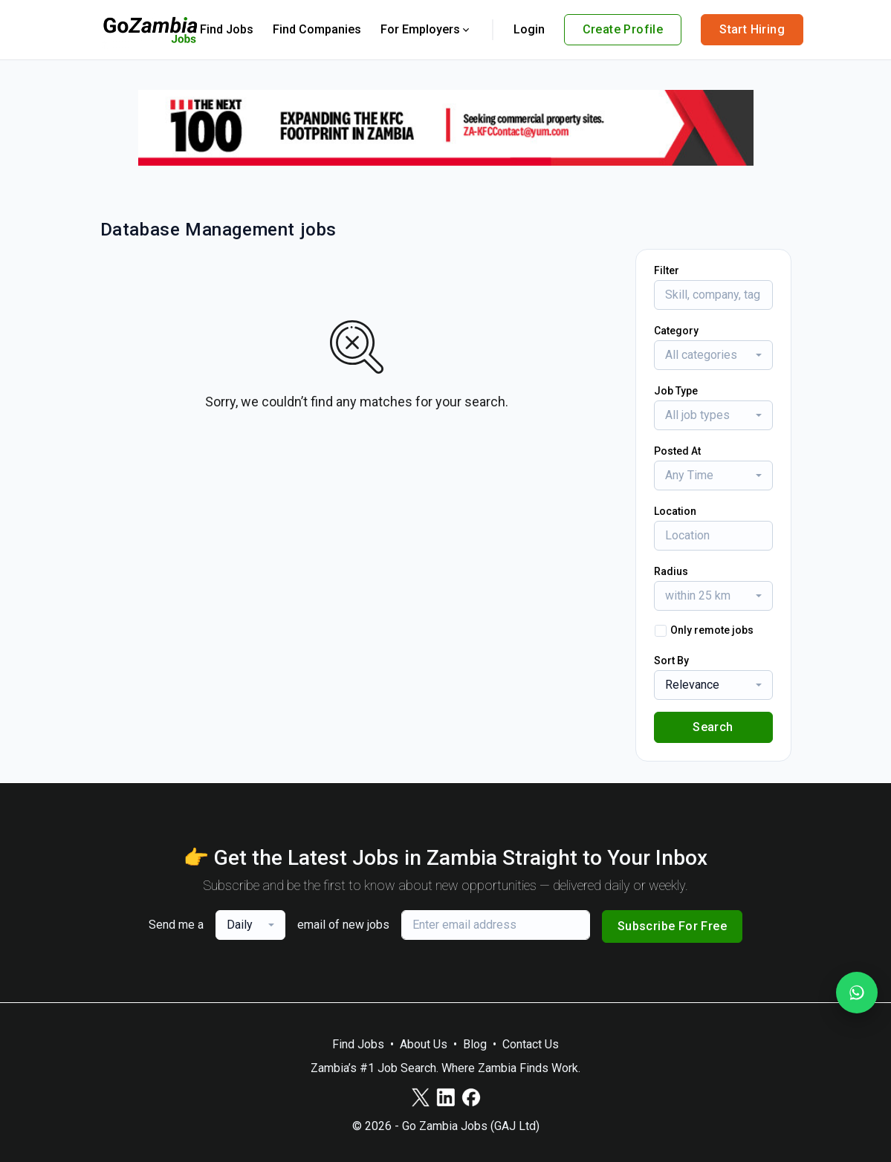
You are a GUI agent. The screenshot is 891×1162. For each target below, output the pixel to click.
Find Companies (317, 29)
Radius (671, 571)
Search (713, 727)
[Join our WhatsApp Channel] (857, 992)
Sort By (671, 660)
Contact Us (530, 1044)
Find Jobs (226, 29)
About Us (423, 1044)
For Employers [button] (426, 29)
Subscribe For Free (672, 926)
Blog (475, 1044)
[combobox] (713, 355)
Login (529, 29)
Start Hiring (752, 29)
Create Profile (623, 29)
